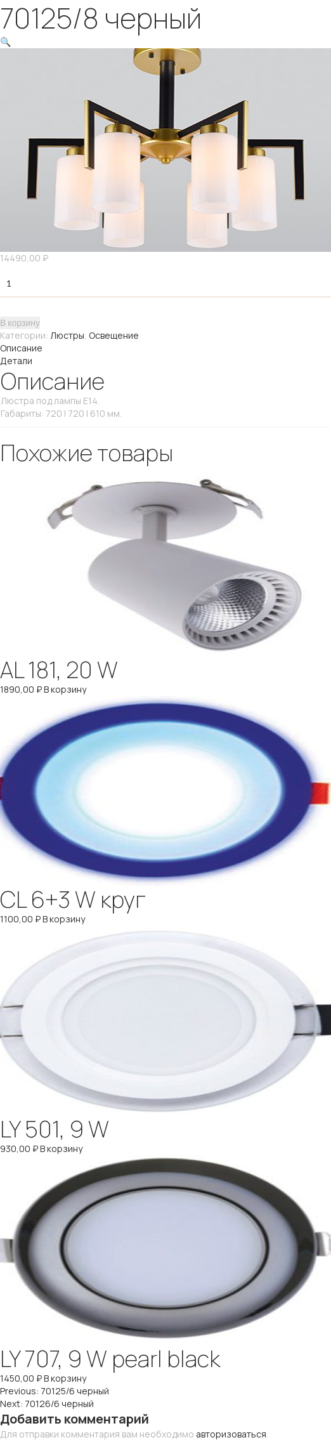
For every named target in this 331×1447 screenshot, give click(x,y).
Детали (16, 361)
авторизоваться (231, 1434)
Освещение (114, 335)
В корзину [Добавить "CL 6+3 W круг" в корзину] (63, 919)
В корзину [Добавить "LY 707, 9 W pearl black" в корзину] (65, 1378)
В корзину (20, 322)
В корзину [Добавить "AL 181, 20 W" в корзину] (65, 689)
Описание (21, 348)
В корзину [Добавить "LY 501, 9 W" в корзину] (61, 1149)
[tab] (165, 348)
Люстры (67, 335)
